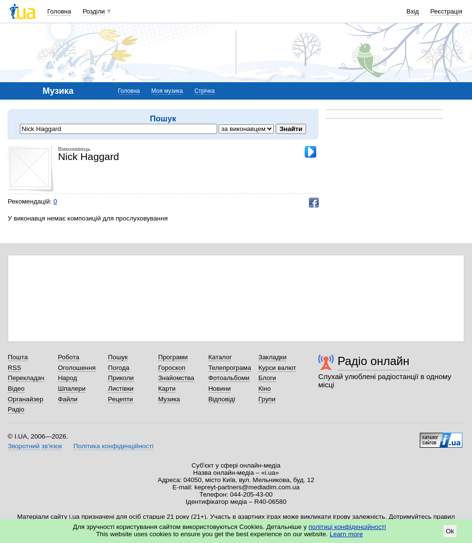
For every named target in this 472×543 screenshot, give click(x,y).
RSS (14, 367)
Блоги (267, 378)
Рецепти (120, 399)
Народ (67, 378)
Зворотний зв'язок (35, 446)
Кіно (264, 388)
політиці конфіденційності (347, 526)
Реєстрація (446, 11)
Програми (173, 357)
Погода (118, 367)
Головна (59, 11)
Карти (167, 388)
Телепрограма (229, 367)
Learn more (346, 534)
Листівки (120, 388)
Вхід (413, 11)
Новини (219, 388)
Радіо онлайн (374, 360)
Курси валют (277, 367)
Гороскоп (171, 367)
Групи (266, 399)
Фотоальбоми (229, 378)
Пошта (18, 357)
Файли (68, 399)
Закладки (272, 357)
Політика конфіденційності (113, 446)
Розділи (94, 11)
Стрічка (204, 91)
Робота (68, 357)
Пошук (118, 357)
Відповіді (222, 399)
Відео (16, 388)
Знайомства (176, 378)
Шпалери (72, 388)
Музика (169, 399)
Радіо (16, 409)
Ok (450, 531)
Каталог (220, 357)
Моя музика (167, 91)
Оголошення (77, 367)
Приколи (120, 378)
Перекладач (26, 378)
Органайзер (25, 399)
